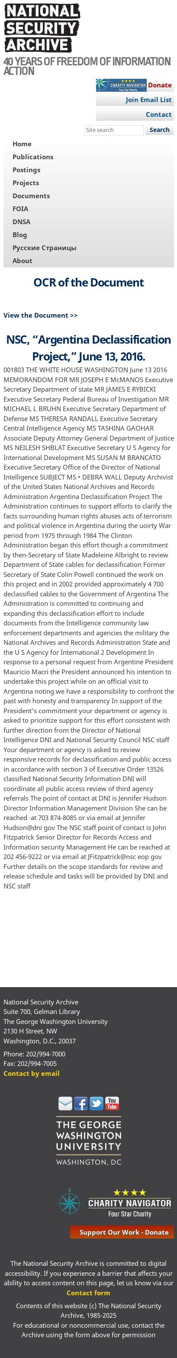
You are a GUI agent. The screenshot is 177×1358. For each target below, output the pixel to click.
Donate (160, 84)
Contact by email (31, 1073)
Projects (26, 182)
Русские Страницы (45, 247)
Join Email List (149, 99)
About (22, 260)
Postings (26, 169)
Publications (33, 156)
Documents (31, 195)
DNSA (21, 221)
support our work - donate (124, 1232)
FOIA (20, 208)
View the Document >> (40, 315)
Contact (159, 114)
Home (22, 143)
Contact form (88, 1292)
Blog (20, 234)
